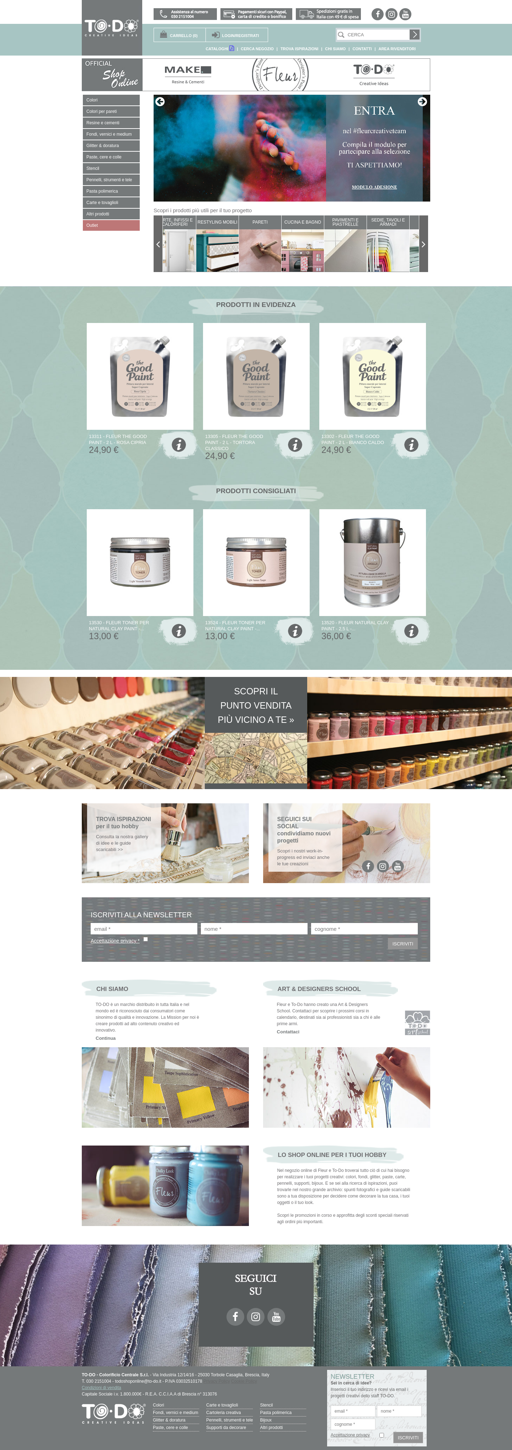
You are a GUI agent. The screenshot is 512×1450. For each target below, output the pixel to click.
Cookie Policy (244, 1381)
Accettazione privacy (350, 1435)
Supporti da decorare (226, 1427)
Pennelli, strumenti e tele (229, 1420)
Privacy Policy (216, 1381)
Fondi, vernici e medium (175, 1412)
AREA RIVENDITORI (397, 49)
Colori (158, 1405)
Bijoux (266, 1420)
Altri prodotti (271, 1427)
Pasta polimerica (276, 1412)
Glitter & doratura (169, 1420)
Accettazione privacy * (115, 941)
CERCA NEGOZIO (257, 49)
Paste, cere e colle (170, 1427)
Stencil (266, 1405)
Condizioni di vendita (101, 1387)
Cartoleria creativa (223, 1412)
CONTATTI (362, 49)
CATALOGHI (220, 48)
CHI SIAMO (335, 49)
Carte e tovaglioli (222, 1405)
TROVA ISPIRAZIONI (299, 49)
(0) (184, 35)
